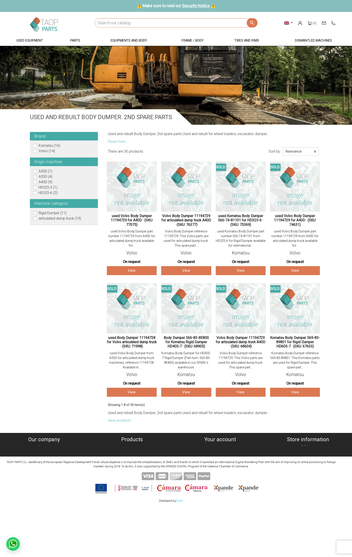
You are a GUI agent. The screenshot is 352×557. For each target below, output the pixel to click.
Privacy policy (44, 458)
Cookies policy (44, 452)
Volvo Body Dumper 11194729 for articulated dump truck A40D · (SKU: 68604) (240, 342)
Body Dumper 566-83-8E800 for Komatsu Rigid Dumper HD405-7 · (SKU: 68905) (186, 342)
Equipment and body (132, 463)
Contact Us (44, 479)
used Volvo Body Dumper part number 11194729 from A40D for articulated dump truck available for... (131, 238)
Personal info (220, 447)
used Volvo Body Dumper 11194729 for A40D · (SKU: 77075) (132, 220)
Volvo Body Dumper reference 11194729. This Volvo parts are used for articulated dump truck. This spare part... (186, 238)
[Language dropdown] (288, 22)
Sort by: (274, 151)
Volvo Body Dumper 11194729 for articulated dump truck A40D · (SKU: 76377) (186, 220)
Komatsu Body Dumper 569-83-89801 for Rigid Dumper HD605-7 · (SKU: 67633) (295, 342)
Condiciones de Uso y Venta (44, 469)
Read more (117, 141)
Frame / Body (132, 469)
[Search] (176, 22)
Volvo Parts (132, 485)
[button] (29, 41)
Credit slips (220, 458)
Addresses (220, 463)
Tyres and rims (132, 474)
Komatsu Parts (132, 479)
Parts (132, 458)
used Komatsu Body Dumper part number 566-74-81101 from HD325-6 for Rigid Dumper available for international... (241, 238)
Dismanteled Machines (132, 452)
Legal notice (44, 463)
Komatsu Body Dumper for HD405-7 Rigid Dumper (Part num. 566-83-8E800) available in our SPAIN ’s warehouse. (186, 360)
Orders (220, 452)
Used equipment (132, 447)
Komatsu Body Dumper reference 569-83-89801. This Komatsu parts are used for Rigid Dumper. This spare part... (295, 360)
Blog (44, 485)
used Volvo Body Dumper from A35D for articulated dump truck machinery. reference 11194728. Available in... (131, 360)
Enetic (179, 550)
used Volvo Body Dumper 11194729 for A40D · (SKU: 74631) (295, 220)
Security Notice (196, 5)
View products (119, 420)
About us (44, 447)
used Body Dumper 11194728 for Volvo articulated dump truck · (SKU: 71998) (132, 342)
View (132, 270)
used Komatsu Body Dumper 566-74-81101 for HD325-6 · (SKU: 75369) (240, 220)
